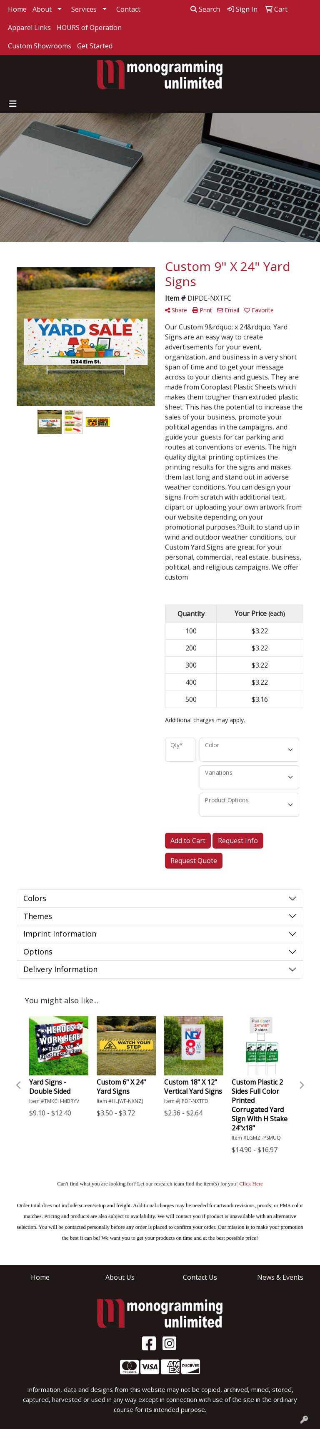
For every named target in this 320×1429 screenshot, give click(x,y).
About (42, 9)
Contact (128, 9)
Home (17, 9)
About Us (120, 1277)
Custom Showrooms (39, 45)
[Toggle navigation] (13, 104)
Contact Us (200, 1277)
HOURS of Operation (89, 27)
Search (205, 9)
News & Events (280, 1277)
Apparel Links (29, 27)
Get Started (94, 45)
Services (84, 9)
